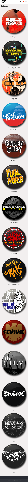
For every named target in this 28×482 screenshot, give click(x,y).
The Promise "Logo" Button (14, 408)
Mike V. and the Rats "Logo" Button (14, 284)
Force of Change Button (14, 222)
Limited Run (20, 480)
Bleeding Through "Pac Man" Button (14, 67)
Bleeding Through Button (14, 36)
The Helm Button (14, 377)
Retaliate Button (14, 346)
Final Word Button (14, 191)
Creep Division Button (14, 129)
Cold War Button (14, 98)
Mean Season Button (14, 253)
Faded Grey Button (14, 160)
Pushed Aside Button (14, 315)
